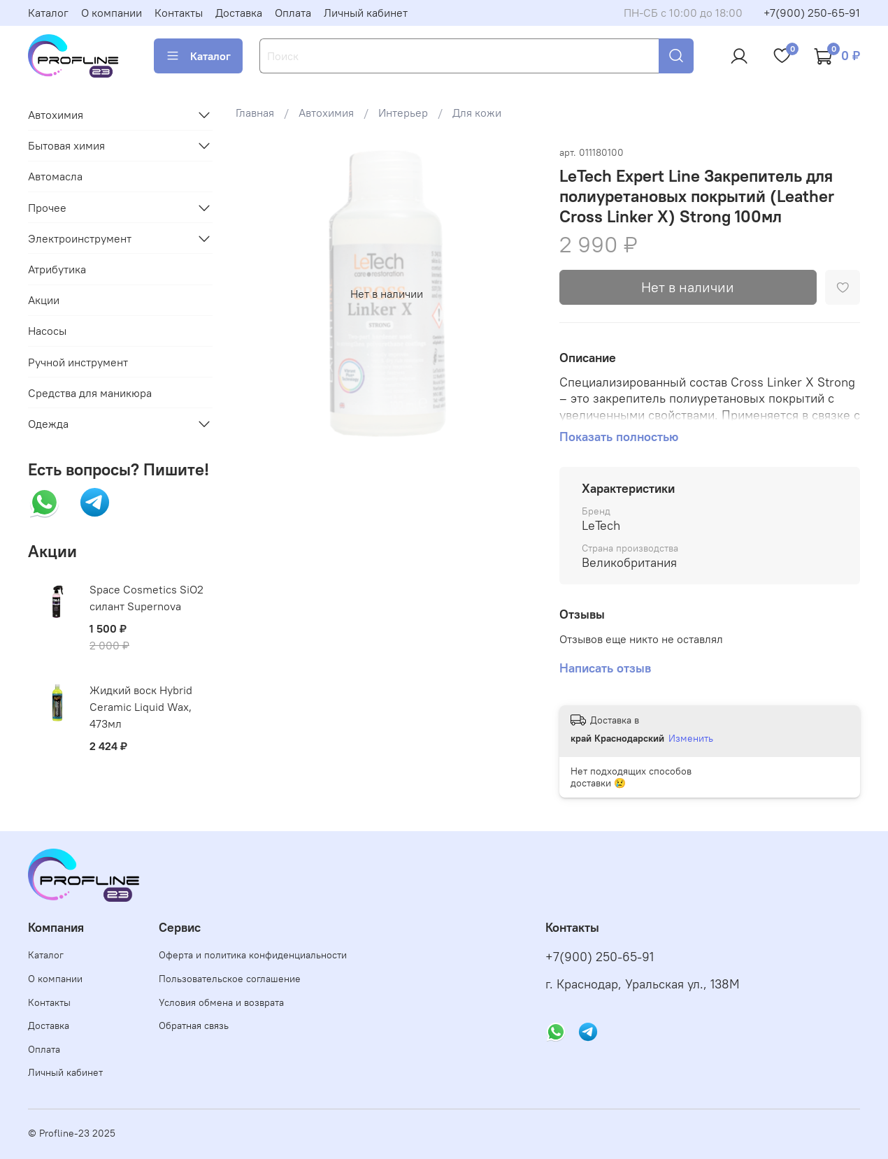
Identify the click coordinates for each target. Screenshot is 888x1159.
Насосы (47, 331)
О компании (111, 13)
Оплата (293, 13)
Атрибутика (57, 269)
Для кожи (476, 113)
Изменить (690, 738)
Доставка (238, 13)
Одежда (48, 424)
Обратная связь (194, 1025)
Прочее (47, 208)
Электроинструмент (79, 238)
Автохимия (326, 113)
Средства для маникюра (90, 393)
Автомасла (55, 176)
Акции (43, 300)
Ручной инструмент (78, 362)
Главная (255, 113)
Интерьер (403, 113)
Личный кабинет (366, 13)
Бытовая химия (66, 145)
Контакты (179, 13)
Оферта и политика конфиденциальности (253, 955)
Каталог (48, 13)
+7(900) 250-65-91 (812, 13)
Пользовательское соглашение (230, 978)
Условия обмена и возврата (221, 1002)
